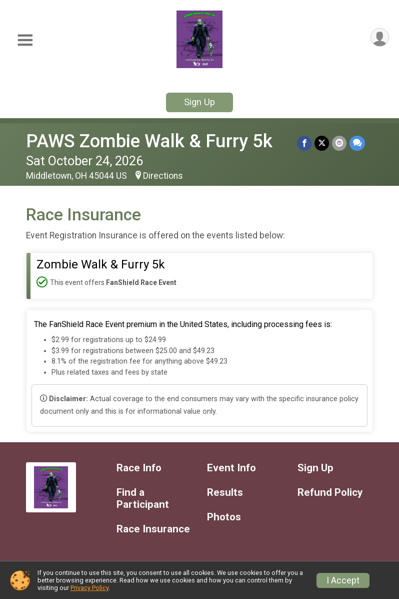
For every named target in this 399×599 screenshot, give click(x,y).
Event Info (231, 468)
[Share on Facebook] (304, 143)
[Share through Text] (357, 143)
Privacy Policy (89, 587)
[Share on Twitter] (321, 143)
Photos (224, 517)
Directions (163, 176)
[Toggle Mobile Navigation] (25, 40)
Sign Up (199, 102)
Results (225, 492)
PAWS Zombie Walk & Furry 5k (149, 141)
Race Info (139, 468)
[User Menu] (379, 37)
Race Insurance (153, 529)
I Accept (343, 580)
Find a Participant (142, 498)
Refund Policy (330, 492)
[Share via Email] (339, 143)
